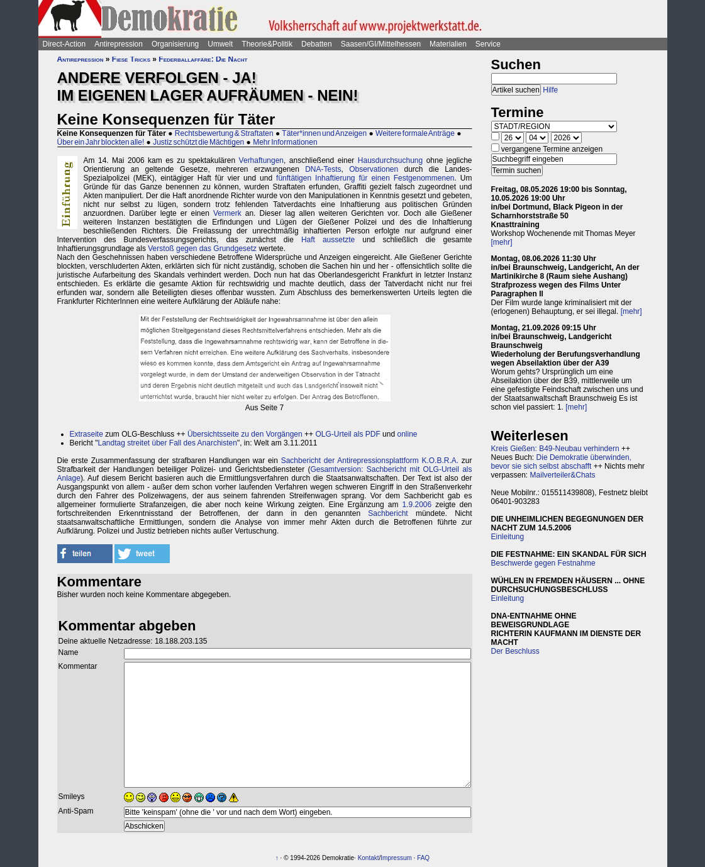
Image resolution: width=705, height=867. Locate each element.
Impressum (395, 857)
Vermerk (227, 213)
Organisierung (175, 44)
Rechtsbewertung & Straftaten (224, 133)
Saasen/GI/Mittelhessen (381, 44)
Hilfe (550, 90)
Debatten (316, 44)
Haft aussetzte (328, 239)
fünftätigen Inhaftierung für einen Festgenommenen (365, 178)
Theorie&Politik (266, 44)
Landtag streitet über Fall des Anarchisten (166, 443)
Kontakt (368, 857)
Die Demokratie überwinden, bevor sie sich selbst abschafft (561, 462)
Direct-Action (64, 44)
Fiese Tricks (131, 59)
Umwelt (220, 44)
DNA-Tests (323, 169)
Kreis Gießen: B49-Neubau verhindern (555, 448)
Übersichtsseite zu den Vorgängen (245, 434)
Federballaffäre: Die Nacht (202, 59)
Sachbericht (388, 513)
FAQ (423, 857)
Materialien (448, 44)
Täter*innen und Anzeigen (324, 133)
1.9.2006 (417, 504)
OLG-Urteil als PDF (347, 434)
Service (488, 44)
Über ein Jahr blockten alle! (101, 142)
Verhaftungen (261, 160)
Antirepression (118, 44)
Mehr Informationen (285, 142)
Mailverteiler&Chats (563, 475)
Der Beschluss (515, 651)
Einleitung (508, 536)
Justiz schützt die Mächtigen (198, 142)
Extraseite (86, 434)
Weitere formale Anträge (415, 133)
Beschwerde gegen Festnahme (543, 563)
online (407, 434)
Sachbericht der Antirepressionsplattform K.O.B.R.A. (369, 460)
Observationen (373, 169)
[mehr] (502, 242)
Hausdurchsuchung (390, 160)
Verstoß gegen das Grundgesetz (202, 248)
